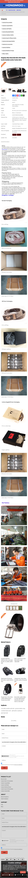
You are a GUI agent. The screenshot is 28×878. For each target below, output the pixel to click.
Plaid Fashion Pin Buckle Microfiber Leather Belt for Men (7, 680)
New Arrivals (3, 779)
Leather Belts (18, 10)
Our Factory (5, 502)
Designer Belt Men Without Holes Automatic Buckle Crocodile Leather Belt (7, 661)
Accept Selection (14, 872)
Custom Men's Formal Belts (7, 781)
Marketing (24, 874)
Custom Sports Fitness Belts (7, 788)
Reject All (7, 872)
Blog (2, 806)
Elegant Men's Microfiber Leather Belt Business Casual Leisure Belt (7, 698)
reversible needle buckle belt (7, 708)
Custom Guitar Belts (5, 790)
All (6, 10)
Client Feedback (4, 798)
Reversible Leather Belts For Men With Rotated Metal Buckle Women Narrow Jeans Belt (20, 699)
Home (4, 10)
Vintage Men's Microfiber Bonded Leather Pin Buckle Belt (20, 680)
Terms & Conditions (18, 764)
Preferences (18, 874)
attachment (5, 756)
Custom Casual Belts (5, 783)
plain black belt (4, 713)
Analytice (11, 874)
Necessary (5, 874)
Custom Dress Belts (11, 10)
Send (4, 767)
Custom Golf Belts (5, 785)
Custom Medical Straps (6, 787)
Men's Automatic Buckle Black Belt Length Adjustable (20, 660)
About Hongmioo (5, 796)
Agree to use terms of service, (11, 764)
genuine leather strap (20, 708)
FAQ (2, 804)
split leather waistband (17, 710)
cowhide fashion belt (6, 710)
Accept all (23, 872)
